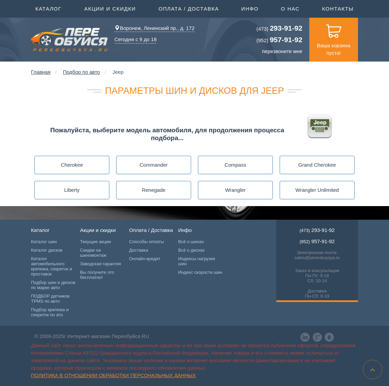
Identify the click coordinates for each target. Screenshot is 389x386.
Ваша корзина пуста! (333, 37)
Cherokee (72, 165)
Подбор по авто (81, 72)
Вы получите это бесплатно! (97, 275)
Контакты (338, 9)
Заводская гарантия (100, 263)
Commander (154, 165)
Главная (40, 72)
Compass (235, 165)
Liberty (71, 190)
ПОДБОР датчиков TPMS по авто (50, 298)
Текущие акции (95, 241)
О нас (290, 9)
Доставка (138, 250)
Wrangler (235, 190)
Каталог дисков (46, 250)
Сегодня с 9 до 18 (135, 39)
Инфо (250, 8)
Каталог (48, 8)
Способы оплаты (146, 241)
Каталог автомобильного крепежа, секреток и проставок (51, 266)
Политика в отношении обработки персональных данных (113, 375)
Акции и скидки (110, 8)
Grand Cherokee (317, 165)
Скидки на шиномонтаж (93, 253)
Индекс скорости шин (200, 272)
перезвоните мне (282, 51)
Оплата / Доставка (188, 8)
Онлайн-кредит (144, 258)
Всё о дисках (191, 250)
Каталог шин (44, 241)
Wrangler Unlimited (317, 190)
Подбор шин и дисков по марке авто (53, 285)
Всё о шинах (191, 241)
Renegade (153, 190)
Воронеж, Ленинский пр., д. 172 (154, 28)
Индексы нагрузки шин (196, 261)
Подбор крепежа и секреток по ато (49, 312)
